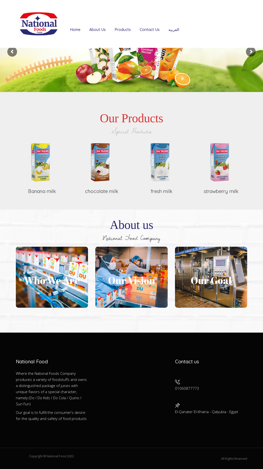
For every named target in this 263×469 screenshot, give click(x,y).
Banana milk (42, 191)
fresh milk (161, 191)
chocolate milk (101, 191)
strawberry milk (221, 191)
